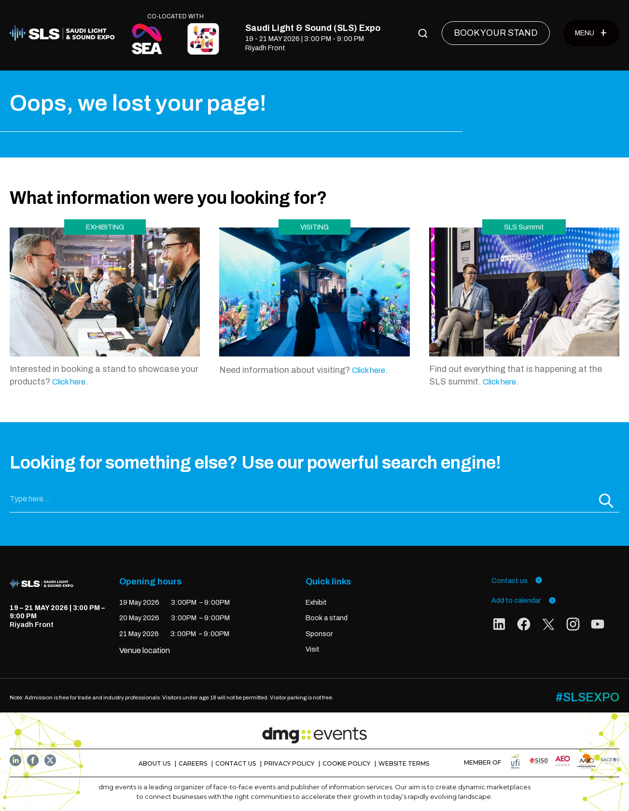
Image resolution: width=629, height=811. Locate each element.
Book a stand (327, 618)
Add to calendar (523, 601)
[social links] (499, 626)
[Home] (65, 33)
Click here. (500, 382)
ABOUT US (154, 763)
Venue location (144, 650)
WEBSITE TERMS (403, 763)
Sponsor (319, 634)
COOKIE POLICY (346, 763)
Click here (68, 382)
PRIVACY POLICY (289, 763)
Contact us (517, 580)
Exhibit (316, 602)
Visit (313, 649)
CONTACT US (235, 763)
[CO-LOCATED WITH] (147, 39)
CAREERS (193, 763)
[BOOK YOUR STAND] (496, 33)
